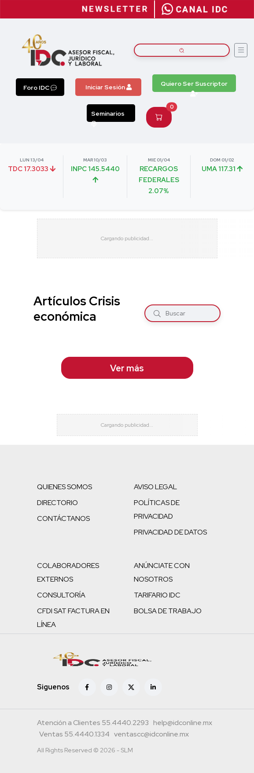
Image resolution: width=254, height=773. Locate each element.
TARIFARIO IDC (157, 595)
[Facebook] (87, 687)
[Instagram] (109, 687)
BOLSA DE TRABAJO (168, 610)
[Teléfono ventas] (74, 735)
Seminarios (108, 116)
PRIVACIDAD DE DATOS (170, 532)
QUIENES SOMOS (64, 486)
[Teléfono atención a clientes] (93, 723)
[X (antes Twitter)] (131, 687)
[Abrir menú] (240, 50)
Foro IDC (40, 88)
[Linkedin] (153, 687)
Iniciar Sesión (108, 87)
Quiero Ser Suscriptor (194, 86)
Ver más (127, 368)
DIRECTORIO (57, 502)
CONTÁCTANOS (63, 518)
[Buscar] (157, 313)
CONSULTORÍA (61, 595)
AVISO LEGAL (155, 486)
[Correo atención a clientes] (182, 723)
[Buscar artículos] (182, 50)
